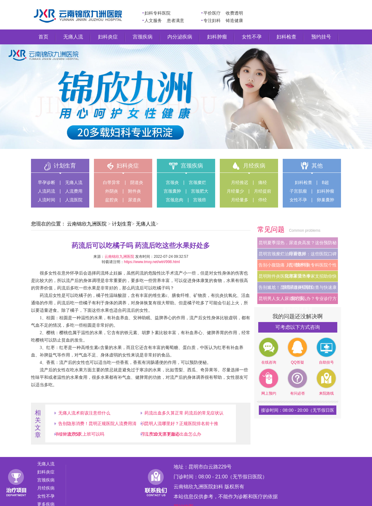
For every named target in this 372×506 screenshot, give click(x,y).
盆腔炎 (111, 199)
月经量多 (239, 199)
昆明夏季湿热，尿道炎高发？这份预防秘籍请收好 (298, 244)
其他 (317, 166)
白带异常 (111, 182)
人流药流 (46, 191)
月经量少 (235, 191)
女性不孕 (252, 36)
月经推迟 (239, 182)
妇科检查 (286, 36)
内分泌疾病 (179, 36)
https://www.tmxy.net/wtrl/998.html (152, 262)
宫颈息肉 (174, 199)
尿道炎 (134, 199)
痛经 (262, 182)
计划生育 (65, 166)
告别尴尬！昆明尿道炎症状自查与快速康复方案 (298, 289)
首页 (43, 36)
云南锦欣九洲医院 (87, 223)
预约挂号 (321, 36)
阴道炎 (136, 182)
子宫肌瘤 (298, 191)
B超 (325, 182)
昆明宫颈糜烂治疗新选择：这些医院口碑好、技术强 (298, 255)
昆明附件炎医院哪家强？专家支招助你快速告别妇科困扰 (298, 278)
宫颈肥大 (199, 191)
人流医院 (73, 199)
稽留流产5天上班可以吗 (81, 434)
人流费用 (73, 191)
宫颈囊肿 (172, 191)
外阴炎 (111, 191)
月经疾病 (254, 166)
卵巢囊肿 (325, 199)
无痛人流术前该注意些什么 (84, 412)
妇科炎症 (108, 36)
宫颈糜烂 (197, 182)
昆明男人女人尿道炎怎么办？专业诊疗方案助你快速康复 (298, 300)
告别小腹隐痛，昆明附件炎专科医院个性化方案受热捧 (298, 266)
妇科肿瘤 (217, 36)
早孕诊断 (46, 182)
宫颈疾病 (143, 36)
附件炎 (134, 191)
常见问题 (271, 229)
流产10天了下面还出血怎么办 (173, 434)
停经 (262, 199)
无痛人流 (73, 36)
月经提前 (262, 191)
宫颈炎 (172, 182)
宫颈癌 (199, 199)
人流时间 (46, 199)
